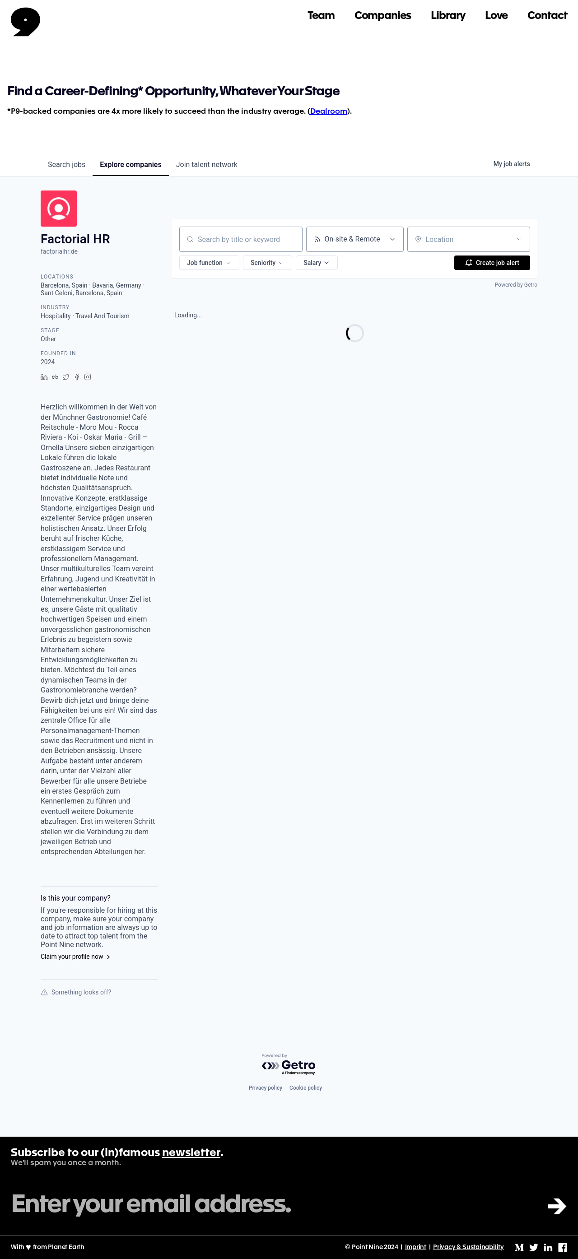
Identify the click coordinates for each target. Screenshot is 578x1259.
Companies (382, 16)
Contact (547, 16)
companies (130, 164)
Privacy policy (265, 1088)
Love (496, 16)
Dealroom (328, 112)
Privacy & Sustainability (468, 1247)
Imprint (416, 1247)
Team (321, 16)
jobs (66, 164)
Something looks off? (76, 992)
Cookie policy (305, 1088)
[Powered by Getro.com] (289, 1065)
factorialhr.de (59, 251)
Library (448, 16)
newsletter (191, 1153)
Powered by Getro (516, 285)
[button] (209, 263)
